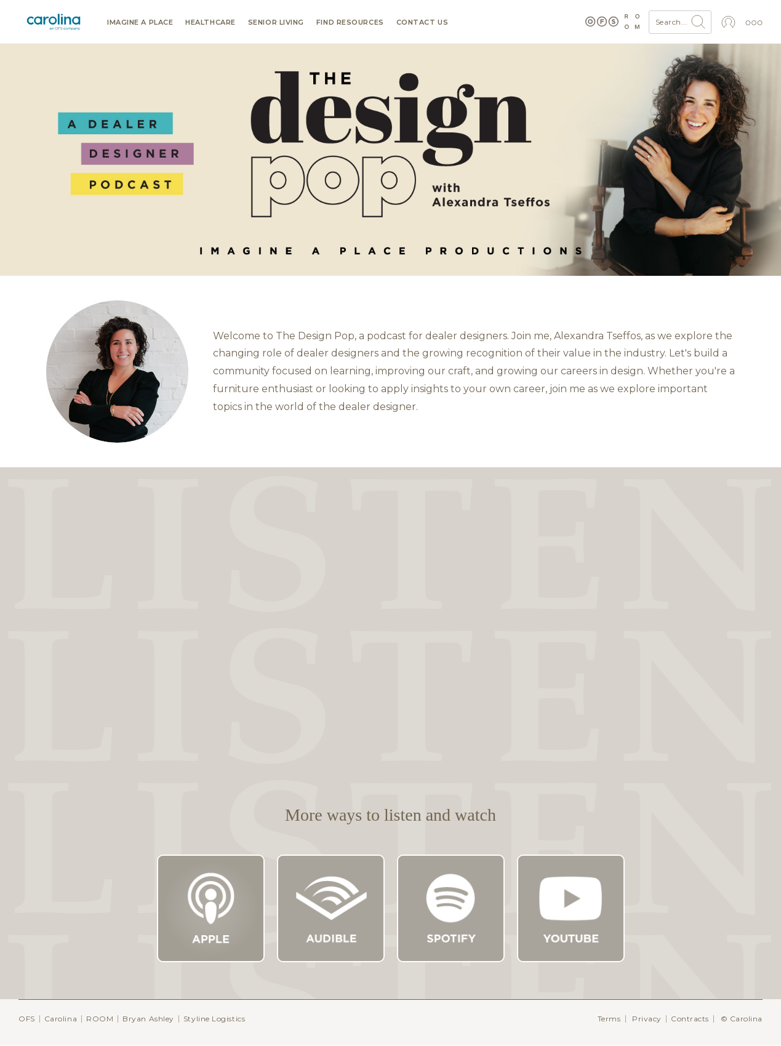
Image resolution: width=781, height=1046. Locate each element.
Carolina (60, 1018)
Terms (609, 1018)
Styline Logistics (214, 1018)
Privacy (647, 1018)
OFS (26, 1018)
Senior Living (276, 22)
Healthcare (210, 22)
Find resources (350, 22)
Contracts (690, 1018)
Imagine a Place (140, 22)
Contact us (422, 22)
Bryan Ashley (148, 1018)
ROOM (99, 1018)
